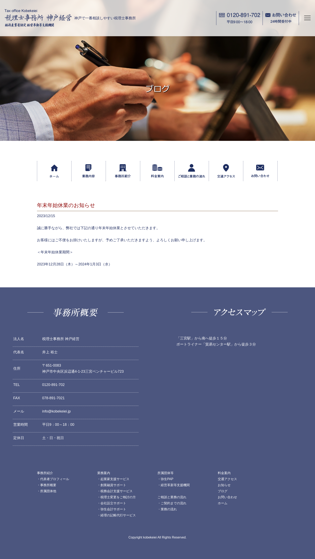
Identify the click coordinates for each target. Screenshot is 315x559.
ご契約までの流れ (173, 503)
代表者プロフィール (54, 479)
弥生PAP (167, 479)
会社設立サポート (113, 503)
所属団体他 (48, 491)
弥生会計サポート (113, 509)
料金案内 (224, 473)
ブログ (222, 491)
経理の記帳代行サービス (118, 515)
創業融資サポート (113, 485)
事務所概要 (48, 485)
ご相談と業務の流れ (172, 497)
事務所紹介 (45, 473)
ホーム (222, 503)
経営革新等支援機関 (175, 485)
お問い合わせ (227, 497)
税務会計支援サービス (116, 491)
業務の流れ (169, 509)
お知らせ (224, 485)
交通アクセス (227, 479)
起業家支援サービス (114, 479)
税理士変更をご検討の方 (118, 497)
